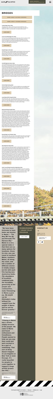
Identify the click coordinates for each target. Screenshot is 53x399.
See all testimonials (7, 317)
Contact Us (42, 228)
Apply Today (24, 236)
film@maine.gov (42, 234)
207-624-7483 (42, 233)
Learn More (7, 32)
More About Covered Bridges (17, 21)
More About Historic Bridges (16, 17)
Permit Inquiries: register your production (37, 2)
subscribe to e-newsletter (43, 238)
